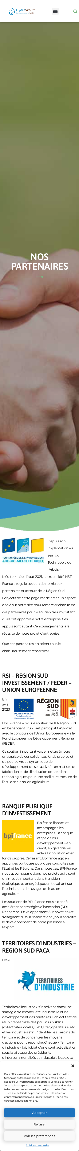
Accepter (39, 1113)
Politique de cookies (37, 1145)
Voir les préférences (39, 1136)
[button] (73, 1066)
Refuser (39, 1124)
